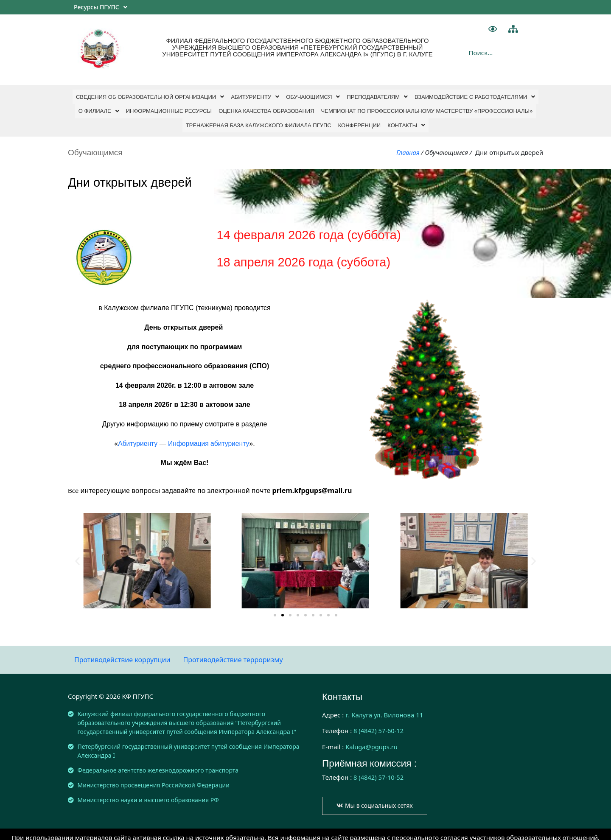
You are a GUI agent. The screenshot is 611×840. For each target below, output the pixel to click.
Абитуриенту (255, 95)
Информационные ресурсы (169, 108)
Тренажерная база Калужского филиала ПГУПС (258, 120)
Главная (408, 146)
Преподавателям (377, 95)
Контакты (406, 120)
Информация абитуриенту (209, 437)
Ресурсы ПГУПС (100, 7)
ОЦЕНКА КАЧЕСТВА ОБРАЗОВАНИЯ (266, 108)
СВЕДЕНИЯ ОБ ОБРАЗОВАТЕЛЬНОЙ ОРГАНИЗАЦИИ (150, 95)
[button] (275, 609)
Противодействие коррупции (122, 653)
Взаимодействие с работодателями (475, 95)
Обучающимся (313, 95)
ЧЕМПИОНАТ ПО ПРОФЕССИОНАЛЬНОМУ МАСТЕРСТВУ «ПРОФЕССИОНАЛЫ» (427, 108)
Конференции (359, 120)
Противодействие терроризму (233, 653)
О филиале (98, 108)
